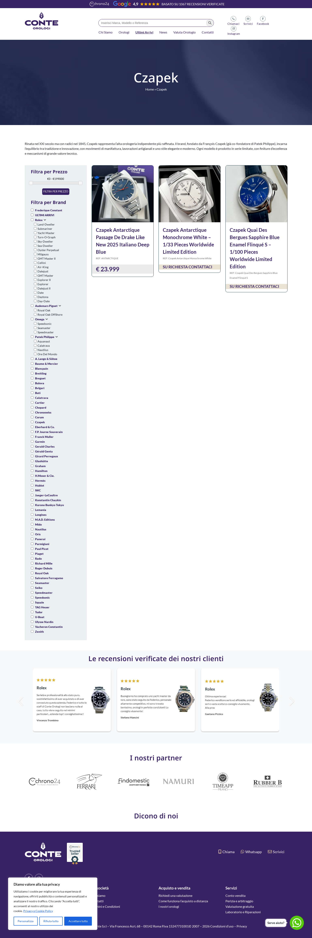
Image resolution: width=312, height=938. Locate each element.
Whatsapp (251, 851)
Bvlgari (39, 388)
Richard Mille (44, 563)
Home (149, 89)
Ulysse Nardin (44, 622)
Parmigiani (42, 544)
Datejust (43, 271)
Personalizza (25, 921)
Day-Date (44, 301)
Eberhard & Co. (45, 427)
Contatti (208, 32)
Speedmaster (46, 332)
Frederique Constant (48, 210)
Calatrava (44, 345)
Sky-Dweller (45, 241)
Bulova (39, 383)
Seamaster (44, 328)
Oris (38, 534)
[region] (52, 904)
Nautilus (43, 350)
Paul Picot (41, 548)
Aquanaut (44, 341)
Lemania (40, 510)
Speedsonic (45, 323)
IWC (38, 490)
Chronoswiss (43, 412)
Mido (38, 524)
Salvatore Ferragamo (49, 578)
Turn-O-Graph (47, 237)
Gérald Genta (44, 451)
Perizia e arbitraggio (239, 901)
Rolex (39, 220)
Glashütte (41, 461)
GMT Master (45, 275)
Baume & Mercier (46, 363)
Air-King (43, 267)
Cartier (40, 402)
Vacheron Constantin (49, 626)
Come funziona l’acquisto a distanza (183, 901)
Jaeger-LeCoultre (46, 495)
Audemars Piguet (46, 306)
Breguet (40, 378)
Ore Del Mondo (47, 354)
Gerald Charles (45, 446)
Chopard (40, 407)
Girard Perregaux (46, 456)
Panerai (40, 539)
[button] (298, 701)
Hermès (40, 480)
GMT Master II (47, 258)
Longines (40, 514)
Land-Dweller (46, 224)
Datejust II (44, 288)
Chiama (226, 851)
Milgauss (43, 254)
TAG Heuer (42, 607)
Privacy (242, 926)
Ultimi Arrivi (144, 32)
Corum (39, 417)
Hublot (39, 485)
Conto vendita (235, 895)
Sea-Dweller (45, 245)
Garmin (40, 441)
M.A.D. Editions (45, 519)
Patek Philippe (44, 337)
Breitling (40, 373)
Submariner (45, 228)
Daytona (43, 297)
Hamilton (41, 471)
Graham (40, 466)
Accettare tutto (78, 921)
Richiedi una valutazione (175, 895)
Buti (38, 393)
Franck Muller (44, 436)
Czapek (40, 422)
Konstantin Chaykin (48, 500)
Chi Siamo (106, 32)
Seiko (38, 587)
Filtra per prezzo (55, 191)
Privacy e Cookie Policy (38, 911)
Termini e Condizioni (106, 906)
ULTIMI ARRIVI (44, 215)
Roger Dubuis (43, 568)
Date (41, 292)
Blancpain (41, 368)
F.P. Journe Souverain (49, 432)
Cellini (42, 262)
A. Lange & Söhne (46, 359)
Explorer (43, 284)
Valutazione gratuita (239, 906)
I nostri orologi (169, 906)
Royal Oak (44, 310)
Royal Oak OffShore (50, 314)
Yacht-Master (46, 233)
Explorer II (44, 280)
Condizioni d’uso (222, 926)
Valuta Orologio (184, 32)
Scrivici (276, 851)
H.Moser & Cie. (44, 475)
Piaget (39, 553)
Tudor (39, 612)
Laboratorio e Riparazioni (243, 912)
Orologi (124, 32)
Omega (39, 319)
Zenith (39, 631)
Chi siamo (98, 895)
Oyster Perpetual (48, 250)
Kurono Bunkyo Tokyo (49, 505)
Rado (38, 558)
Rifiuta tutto (51, 921)
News (163, 32)
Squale (39, 602)
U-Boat (39, 617)
